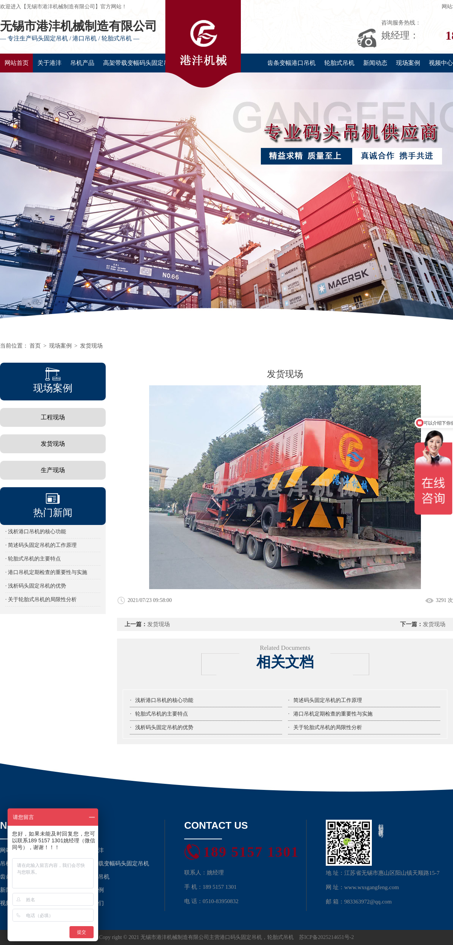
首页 (35, 346)
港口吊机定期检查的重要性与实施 (333, 714)
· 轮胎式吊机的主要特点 (33, 559)
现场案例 (408, 63)
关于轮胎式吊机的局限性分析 (327, 727)
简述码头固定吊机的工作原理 (327, 700)
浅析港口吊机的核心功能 (164, 700)
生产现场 (53, 470)
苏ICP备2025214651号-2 (326, 937)
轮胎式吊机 (339, 63)
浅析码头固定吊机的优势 (164, 727)
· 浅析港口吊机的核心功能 (35, 531)
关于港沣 (49, 63)
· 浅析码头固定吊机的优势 (35, 586)
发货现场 (91, 346)
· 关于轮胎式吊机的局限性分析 (41, 599)
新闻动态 (375, 63)
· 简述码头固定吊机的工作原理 (41, 545)
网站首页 (17, 63)
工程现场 (53, 417)
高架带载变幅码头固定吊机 (139, 63)
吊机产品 (82, 63)
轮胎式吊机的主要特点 (161, 714)
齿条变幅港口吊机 (291, 63)
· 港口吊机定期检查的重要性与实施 (46, 572)
